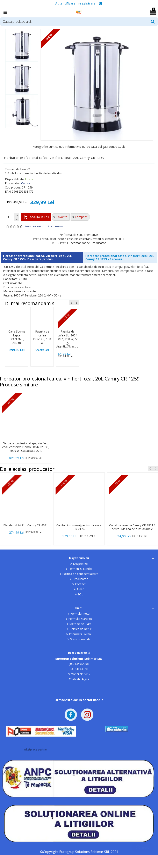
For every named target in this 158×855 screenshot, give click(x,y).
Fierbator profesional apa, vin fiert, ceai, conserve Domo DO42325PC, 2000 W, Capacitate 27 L (25, 447)
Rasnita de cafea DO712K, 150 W (42, 337)
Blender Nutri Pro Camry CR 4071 (25, 525)
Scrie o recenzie (55, 226)
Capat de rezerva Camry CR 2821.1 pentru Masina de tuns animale (132, 527)
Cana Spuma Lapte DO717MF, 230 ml (16, 337)
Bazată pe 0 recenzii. (34, 226)
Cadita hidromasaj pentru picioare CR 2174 (78, 527)
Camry (25, 183)
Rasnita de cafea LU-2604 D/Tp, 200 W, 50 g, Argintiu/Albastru (67, 339)
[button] (71, 302)
